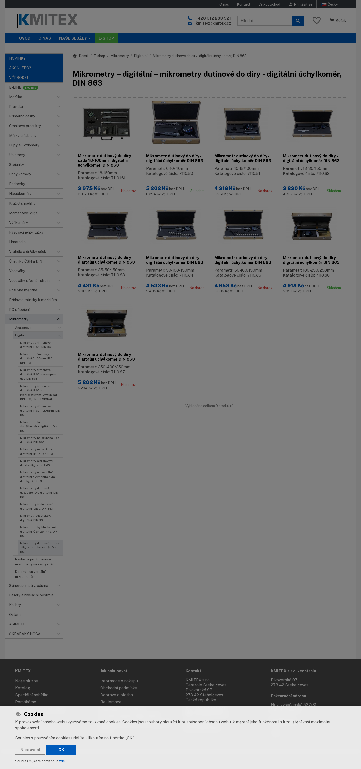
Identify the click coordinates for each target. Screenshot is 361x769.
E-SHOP (106, 38)
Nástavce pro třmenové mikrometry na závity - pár (34, 561)
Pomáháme (25, 702)
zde (62, 761)
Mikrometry (119, 56)
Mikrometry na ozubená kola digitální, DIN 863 (40, 440)
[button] (59, 97)
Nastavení (30, 749)
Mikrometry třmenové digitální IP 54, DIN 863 (36, 345)
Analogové (23, 328)
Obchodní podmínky (118, 688)
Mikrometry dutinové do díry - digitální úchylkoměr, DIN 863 (39, 547)
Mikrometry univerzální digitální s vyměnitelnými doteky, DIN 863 (38, 477)
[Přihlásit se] (300, 4)
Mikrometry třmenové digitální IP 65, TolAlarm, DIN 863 (40, 411)
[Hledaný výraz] (264, 21)
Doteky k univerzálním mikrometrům (31, 574)
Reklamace (110, 702)
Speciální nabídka (31, 695)
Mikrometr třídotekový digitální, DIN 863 (35, 518)
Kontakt (243, 4)
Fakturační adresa (288, 696)
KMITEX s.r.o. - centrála (293, 671)
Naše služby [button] (73, 38)
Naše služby (26, 681)
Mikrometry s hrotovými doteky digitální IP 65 (36, 463)
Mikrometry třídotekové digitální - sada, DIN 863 (36, 506)
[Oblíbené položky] (317, 20)
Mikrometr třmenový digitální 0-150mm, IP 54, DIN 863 (37, 358)
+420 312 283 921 (213, 18)
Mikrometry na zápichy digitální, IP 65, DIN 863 (36, 451)
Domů (80, 56)
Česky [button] (330, 4)
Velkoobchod (269, 4)
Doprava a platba (116, 695)
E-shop (99, 56)
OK (61, 749)
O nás (224, 4)
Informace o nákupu (119, 681)
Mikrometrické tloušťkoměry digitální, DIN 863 (39, 426)
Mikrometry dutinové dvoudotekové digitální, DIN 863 (39, 493)
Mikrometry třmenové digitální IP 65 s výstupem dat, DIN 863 (38, 374)
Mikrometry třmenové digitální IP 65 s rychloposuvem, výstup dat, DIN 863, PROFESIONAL (39, 392)
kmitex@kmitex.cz (213, 23)
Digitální (21, 335)
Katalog (22, 688)
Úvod (24, 38)
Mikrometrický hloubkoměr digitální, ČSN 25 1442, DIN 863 (39, 531)
